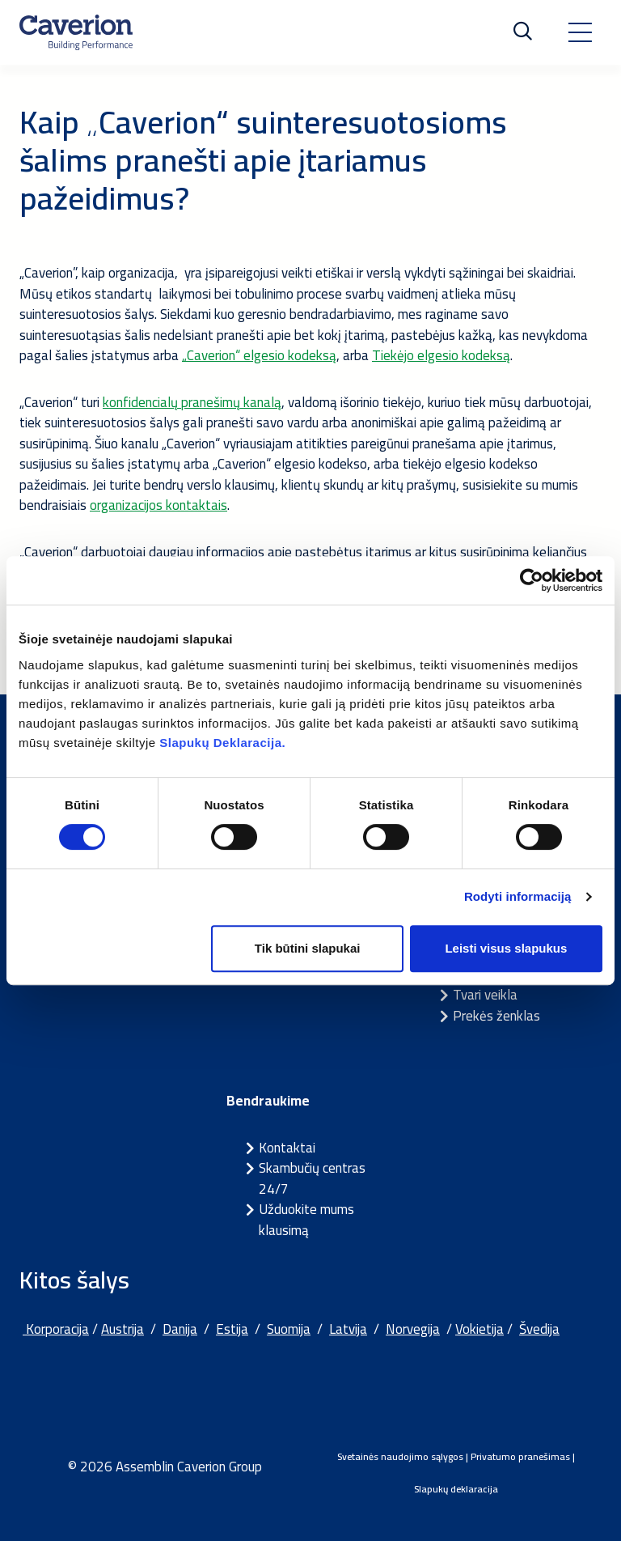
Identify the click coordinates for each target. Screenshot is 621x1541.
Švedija (539, 1329)
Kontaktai (287, 1148)
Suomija (288, 1329)
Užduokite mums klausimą (306, 1219)
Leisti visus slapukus (506, 948)
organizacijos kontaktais (158, 505)
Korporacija (56, 1329)
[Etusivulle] (76, 32)
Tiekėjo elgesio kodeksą (441, 355)
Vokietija (479, 1329)
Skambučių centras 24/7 (312, 1178)
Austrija (122, 1329)
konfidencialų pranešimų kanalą (192, 402)
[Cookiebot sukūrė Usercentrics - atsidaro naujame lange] (531, 580)
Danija (180, 1329)
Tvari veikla (485, 995)
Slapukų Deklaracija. (222, 742)
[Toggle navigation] (580, 32)
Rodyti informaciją (518, 896)
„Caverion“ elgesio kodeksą (259, 355)
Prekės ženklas (496, 1016)
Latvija (348, 1329)
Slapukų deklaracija (456, 1488)
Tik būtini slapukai (308, 948)
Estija (232, 1329)
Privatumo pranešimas (520, 1456)
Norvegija (413, 1329)
